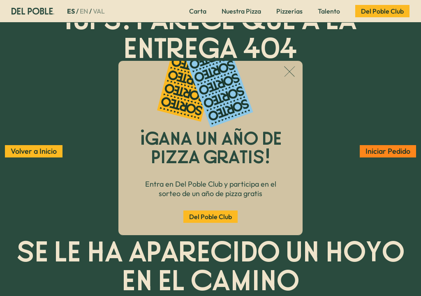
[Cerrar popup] (290, 72)
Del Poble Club (210, 217)
